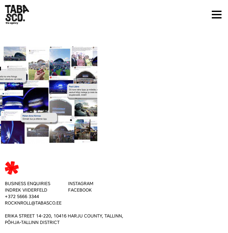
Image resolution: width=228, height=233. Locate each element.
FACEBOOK (80, 190)
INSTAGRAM (80, 183)
